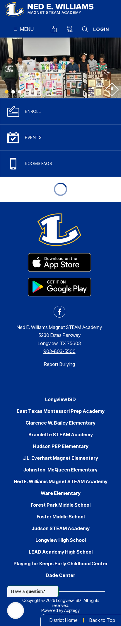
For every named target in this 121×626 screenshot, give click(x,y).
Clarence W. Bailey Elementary (60, 423)
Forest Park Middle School (61, 505)
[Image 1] (6, 92)
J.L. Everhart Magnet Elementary (60, 458)
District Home (64, 620)
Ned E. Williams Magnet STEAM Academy (61, 481)
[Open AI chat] (15, 610)
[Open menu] (23, 29)
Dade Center (60, 575)
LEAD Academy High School (61, 552)
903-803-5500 (59, 351)
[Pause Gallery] (111, 89)
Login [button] (101, 29)
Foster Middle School (61, 517)
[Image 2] (13, 92)
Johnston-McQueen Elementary (60, 470)
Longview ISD (60, 399)
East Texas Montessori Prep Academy (61, 411)
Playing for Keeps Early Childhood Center (60, 563)
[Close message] (54, 588)
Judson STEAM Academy (61, 528)
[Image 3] (19, 92)
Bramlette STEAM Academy (60, 434)
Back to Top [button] (102, 620)
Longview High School (60, 540)
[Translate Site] (71, 29)
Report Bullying (59, 364)
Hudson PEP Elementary (60, 446)
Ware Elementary (61, 493)
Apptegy (72, 610)
